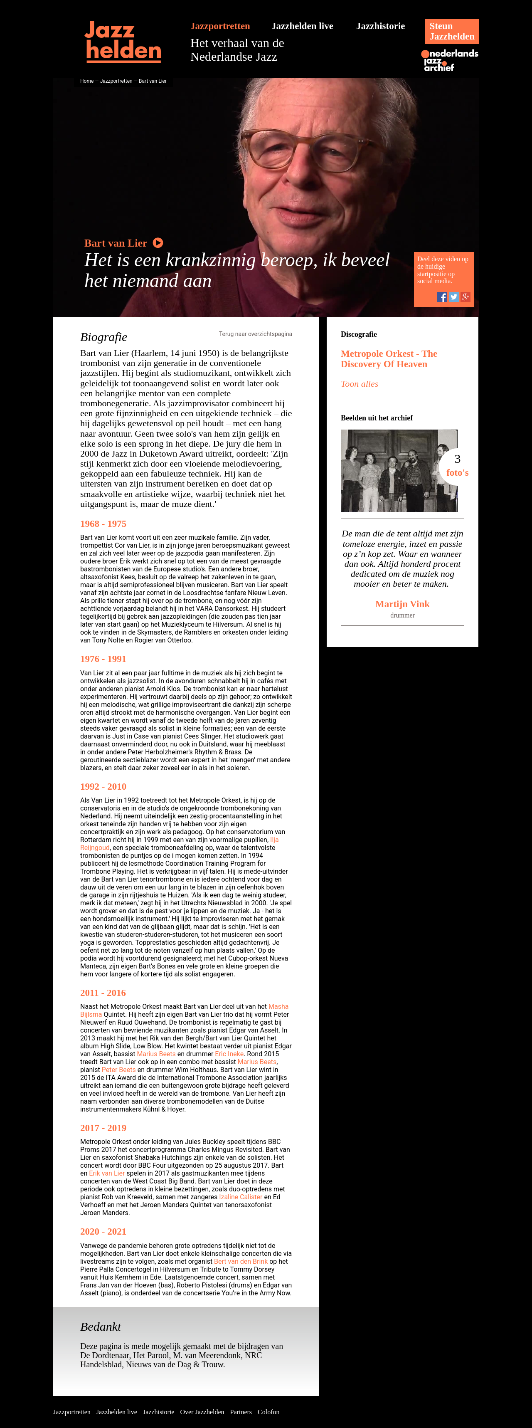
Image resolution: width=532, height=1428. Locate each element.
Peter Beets (119, 1070)
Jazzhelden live (302, 26)
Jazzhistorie (380, 26)
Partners (241, 1412)
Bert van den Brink (241, 1261)
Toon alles (359, 383)
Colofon (268, 1412)
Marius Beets (156, 1054)
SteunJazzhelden (452, 31)
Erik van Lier (107, 1173)
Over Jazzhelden (202, 1412)
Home (87, 81)
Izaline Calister (240, 1197)
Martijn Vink (402, 604)
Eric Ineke (229, 1054)
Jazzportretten (220, 26)
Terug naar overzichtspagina (255, 334)
